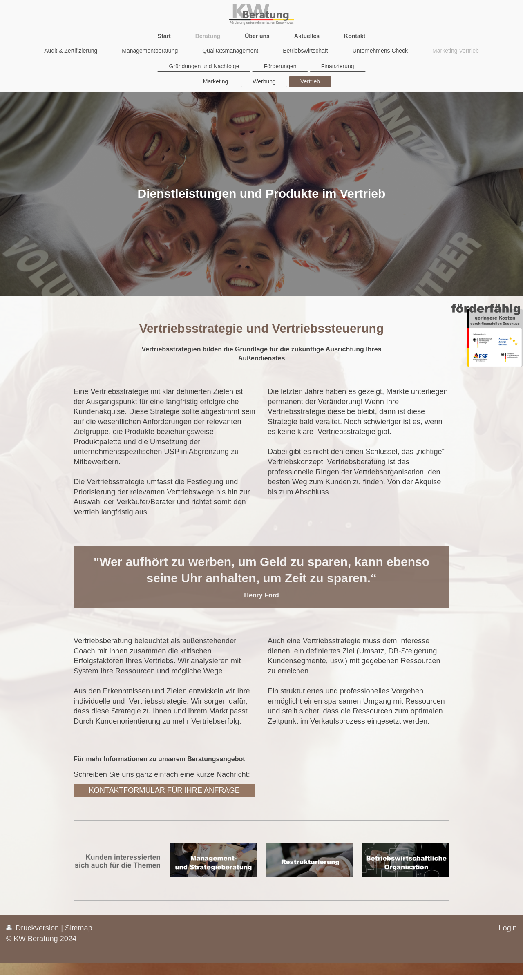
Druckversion (33, 928)
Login (507, 928)
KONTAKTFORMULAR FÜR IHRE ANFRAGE (164, 790)
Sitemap (78, 928)
